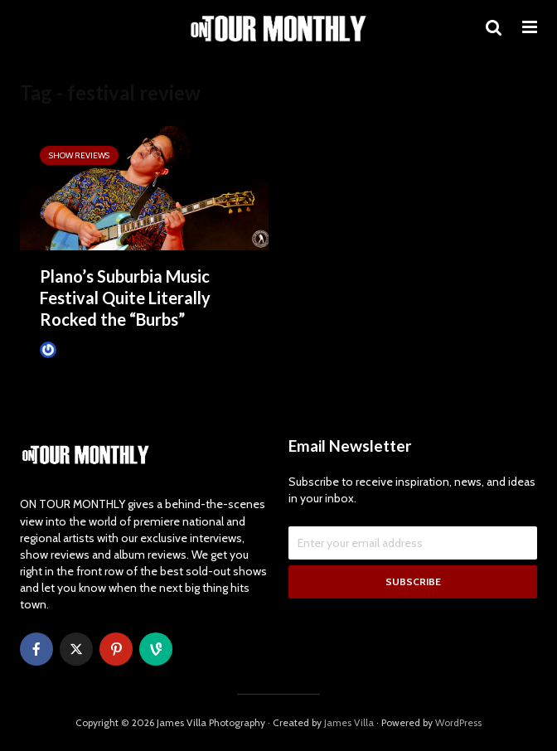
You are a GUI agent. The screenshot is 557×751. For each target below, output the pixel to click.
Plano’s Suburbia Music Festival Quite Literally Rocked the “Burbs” (125, 297)
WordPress (458, 722)
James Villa (73, 350)
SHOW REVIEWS (79, 155)
